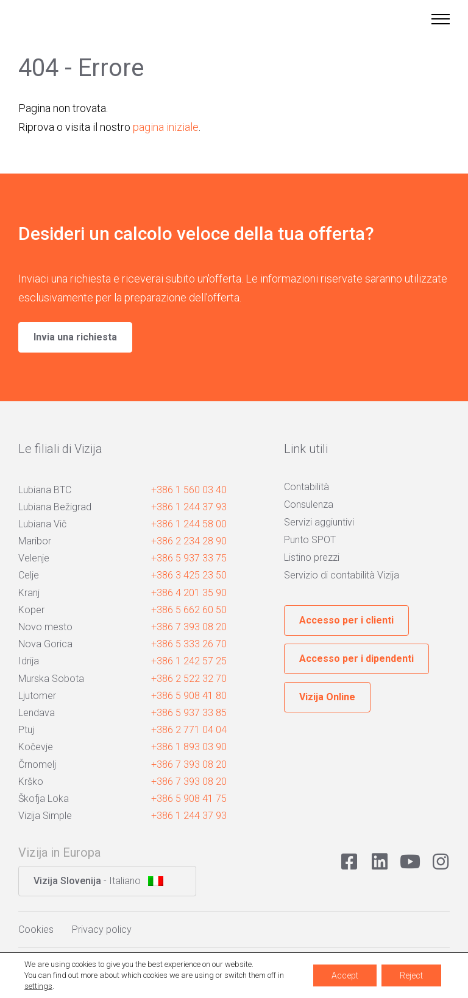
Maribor (34, 541)
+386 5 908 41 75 (189, 798)
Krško (30, 781)
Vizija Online (327, 697)
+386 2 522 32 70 (189, 678)
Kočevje (35, 747)
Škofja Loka (43, 798)
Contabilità (306, 487)
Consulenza (308, 504)
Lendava (36, 713)
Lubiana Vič (42, 524)
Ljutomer (37, 695)
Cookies (36, 929)
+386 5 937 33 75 (189, 558)
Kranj (29, 593)
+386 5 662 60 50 (189, 610)
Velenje (33, 558)
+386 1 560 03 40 (189, 490)
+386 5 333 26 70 (189, 644)
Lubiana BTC (44, 490)
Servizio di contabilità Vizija (341, 575)
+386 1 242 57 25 (189, 661)
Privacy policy (102, 929)
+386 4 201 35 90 (189, 593)
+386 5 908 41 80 (189, 695)
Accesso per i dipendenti (356, 658)
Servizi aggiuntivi (319, 522)
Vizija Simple (45, 815)
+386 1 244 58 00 (189, 524)
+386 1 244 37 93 (189, 507)
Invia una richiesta (75, 337)
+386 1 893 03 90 (189, 747)
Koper (31, 610)
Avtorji (415, 970)
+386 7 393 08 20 (189, 627)
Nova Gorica (45, 644)
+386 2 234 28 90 (189, 541)
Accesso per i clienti (346, 620)
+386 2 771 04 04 (189, 730)
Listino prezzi (311, 557)
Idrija (28, 661)
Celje (28, 575)
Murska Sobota (51, 678)
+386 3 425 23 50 (189, 575)
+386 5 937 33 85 (189, 713)
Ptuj (26, 730)
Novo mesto (45, 627)
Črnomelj (37, 764)
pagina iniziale (166, 127)
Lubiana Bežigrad (54, 507)
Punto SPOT (310, 540)
